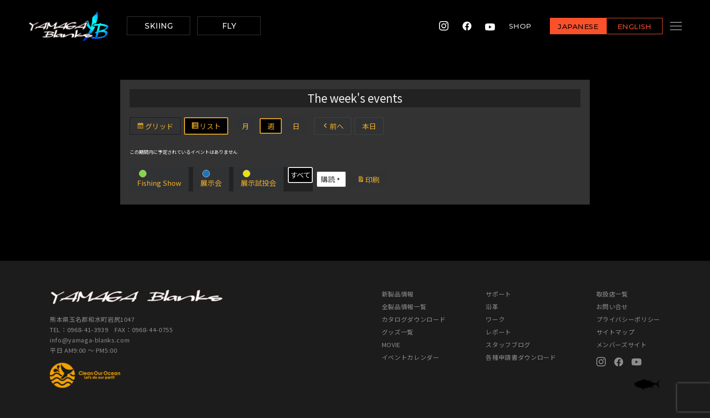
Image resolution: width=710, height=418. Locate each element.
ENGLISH (623, 26)
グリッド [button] (158, 127)
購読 (331, 179)
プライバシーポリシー (628, 319)
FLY (229, 26)
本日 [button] (369, 126)
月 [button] (245, 126)
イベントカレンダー (411, 357)
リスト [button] (209, 127)
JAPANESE (567, 26)
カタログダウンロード (414, 319)
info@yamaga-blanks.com (90, 339)
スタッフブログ (508, 344)
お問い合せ (612, 306)
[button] (159, 179)
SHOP (509, 26)
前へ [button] (333, 126)
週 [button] (270, 126)
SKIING (159, 26)
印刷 (371, 180)
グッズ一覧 (398, 331)
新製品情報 (398, 293)
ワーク (495, 319)
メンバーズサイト (621, 344)
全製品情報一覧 (404, 306)
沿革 (492, 306)
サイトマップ (615, 331)
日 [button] (296, 126)
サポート (498, 293)
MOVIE (391, 344)
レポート (498, 331)
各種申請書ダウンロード (521, 357)
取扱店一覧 (612, 293)
